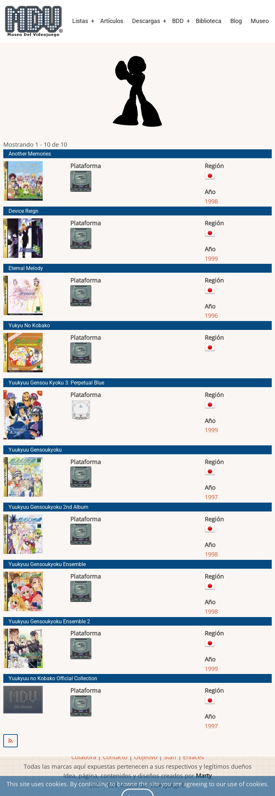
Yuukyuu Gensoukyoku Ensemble (47, 564)
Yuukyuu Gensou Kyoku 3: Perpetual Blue (56, 383)
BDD (178, 20)
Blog (236, 20)
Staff (170, 757)
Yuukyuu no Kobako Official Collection (53, 678)
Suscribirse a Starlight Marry (137, 740)
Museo (260, 20)
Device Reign (23, 211)
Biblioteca (208, 20)
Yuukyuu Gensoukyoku (35, 450)
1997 (211, 497)
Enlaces (193, 757)
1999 (211, 258)
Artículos (111, 20)
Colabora (83, 757)
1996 (211, 315)
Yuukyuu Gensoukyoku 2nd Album (48, 507)
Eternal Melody (26, 268)
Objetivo (145, 757)
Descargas (146, 20)
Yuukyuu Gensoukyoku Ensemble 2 (49, 621)
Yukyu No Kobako (29, 325)
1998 (211, 201)
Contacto (115, 757)
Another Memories (30, 154)
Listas (80, 20)
